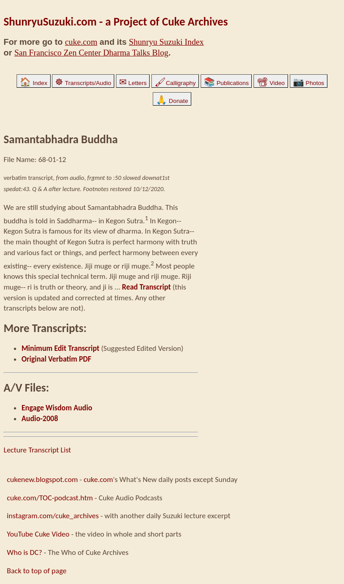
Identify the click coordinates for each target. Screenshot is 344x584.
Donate (172, 101)
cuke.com (81, 42)
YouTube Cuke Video (38, 534)
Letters (132, 83)
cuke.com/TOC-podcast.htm (50, 498)
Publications (226, 83)
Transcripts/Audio (83, 83)
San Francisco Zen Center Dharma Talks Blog (91, 52)
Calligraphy (175, 83)
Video (271, 83)
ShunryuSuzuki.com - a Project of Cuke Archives (116, 22)
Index (33, 83)
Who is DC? (24, 552)
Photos (308, 83)
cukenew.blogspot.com (42, 479)
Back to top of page (36, 570)
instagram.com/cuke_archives (53, 515)
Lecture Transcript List (37, 450)
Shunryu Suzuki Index (166, 42)
